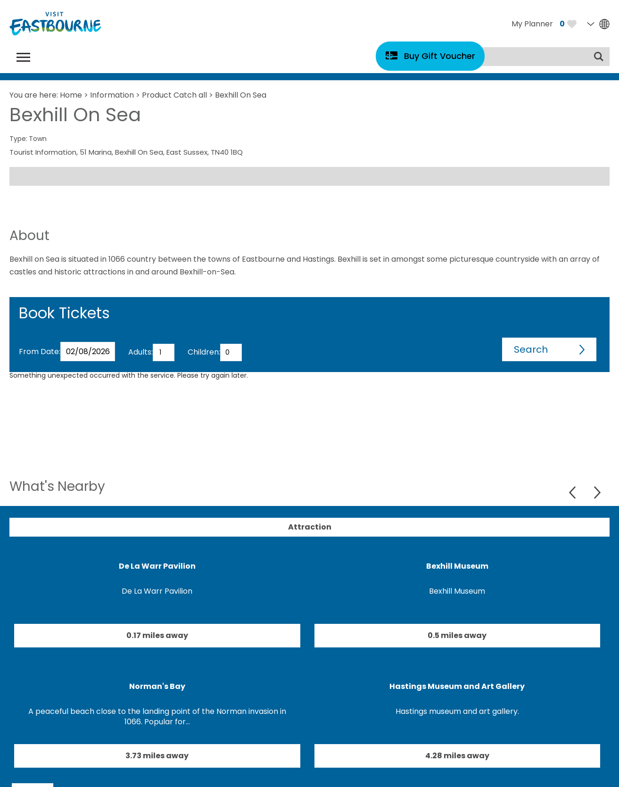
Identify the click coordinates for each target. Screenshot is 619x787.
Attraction (309, 527)
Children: (204, 352)
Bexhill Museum (457, 566)
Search (531, 349)
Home (71, 95)
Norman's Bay (157, 686)
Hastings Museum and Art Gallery (457, 686)
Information (112, 95)
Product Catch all (174, 95)
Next (597, 492)
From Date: (39, 351)
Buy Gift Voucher (439, 56)
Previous (573, 492)
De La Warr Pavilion (157, 566)
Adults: (140, 352)
